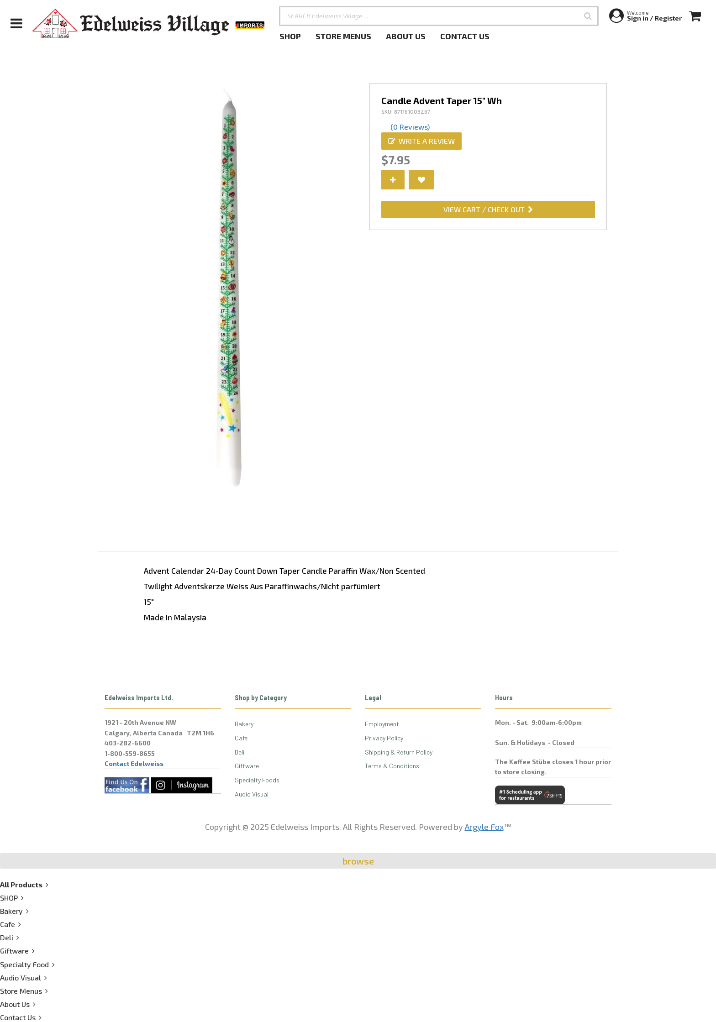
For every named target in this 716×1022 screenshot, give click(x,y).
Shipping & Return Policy (398, 752)
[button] (588, 16)
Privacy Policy (384, 738)
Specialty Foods (257, 780)
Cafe (241, 738)
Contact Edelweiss (134, 763)
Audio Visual (251, 794)
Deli (239, 752)
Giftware (247, 766)
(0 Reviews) (410, 126)
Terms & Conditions (392, 766)
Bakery (244, 724)
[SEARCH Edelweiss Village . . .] (439, 16)
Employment (382, 724)
